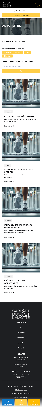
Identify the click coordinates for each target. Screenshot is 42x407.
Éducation (7, 56)
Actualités (7, 52)
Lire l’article (9, 126)
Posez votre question (21, 15)
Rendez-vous (8, 404)
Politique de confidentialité (21, 393)
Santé (27, 52)
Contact (21, 348)
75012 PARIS (21, 376)
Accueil (14, 41)
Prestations (20, 338)
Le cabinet (21, 333)
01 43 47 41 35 (22, 11)
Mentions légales (21, 390)
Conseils (18, 52)
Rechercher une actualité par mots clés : (17, 62)
